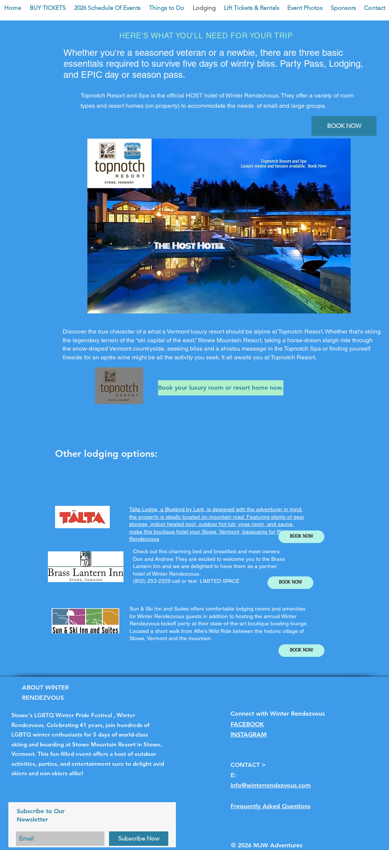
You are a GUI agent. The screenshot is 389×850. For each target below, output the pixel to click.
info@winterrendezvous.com (271, 785)
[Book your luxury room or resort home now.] (220, 387)
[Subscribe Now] (138, 838)
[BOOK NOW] (344, 126)
